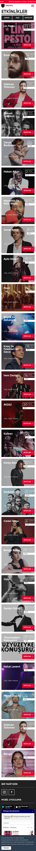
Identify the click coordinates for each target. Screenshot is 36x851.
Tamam (6, 848)
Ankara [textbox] (6, 823)
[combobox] (18, 823)
